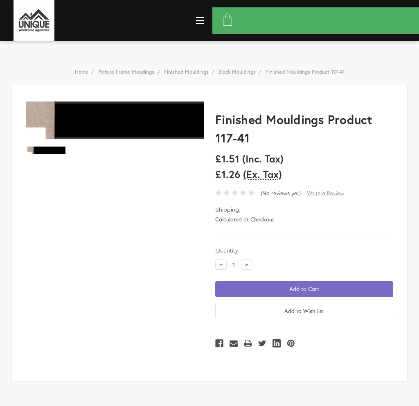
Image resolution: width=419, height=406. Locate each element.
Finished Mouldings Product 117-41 (305, 71)
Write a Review (325, 193)
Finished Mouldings (186, 71)
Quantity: (227, 250)
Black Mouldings (237, 71)
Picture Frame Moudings (126, 71)
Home (81, 71)
